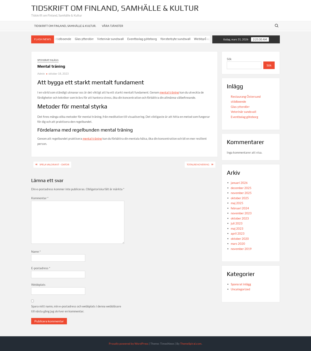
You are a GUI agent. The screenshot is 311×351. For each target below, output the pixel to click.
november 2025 (241, 193)
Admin (41, 73)
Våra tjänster (112, 25)
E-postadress (40, 268)
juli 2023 (236, 223)
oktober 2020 (240, 238)
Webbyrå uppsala (208, 39)
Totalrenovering (198, 164)
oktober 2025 (240, 198)
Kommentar (39, 198)
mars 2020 (238, 243)
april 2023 (237, 233)
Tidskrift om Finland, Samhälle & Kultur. (65, 25)
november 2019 (241, 249)
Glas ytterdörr (86, 39)
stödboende (64, 39)
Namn (36, 251)
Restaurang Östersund (246, 96)
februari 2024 (240, 208)
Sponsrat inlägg (48, 59)
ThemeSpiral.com (191, 343)
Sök (229, 59)
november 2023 (241, 213)
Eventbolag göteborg (144, 39)
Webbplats (38, 284)
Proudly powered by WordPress (128, 343)
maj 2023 (237, 228)
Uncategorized (240, 289)
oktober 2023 (240, 218)
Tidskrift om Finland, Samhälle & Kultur (115, 8)
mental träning (169, 92)
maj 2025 (237, 203)
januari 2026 (239, 182)
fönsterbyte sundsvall (177, 39)
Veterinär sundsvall (112, 39)
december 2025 (241, 188)
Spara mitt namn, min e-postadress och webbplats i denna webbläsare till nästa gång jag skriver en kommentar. (76, 308)
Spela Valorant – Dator (54, 164)
